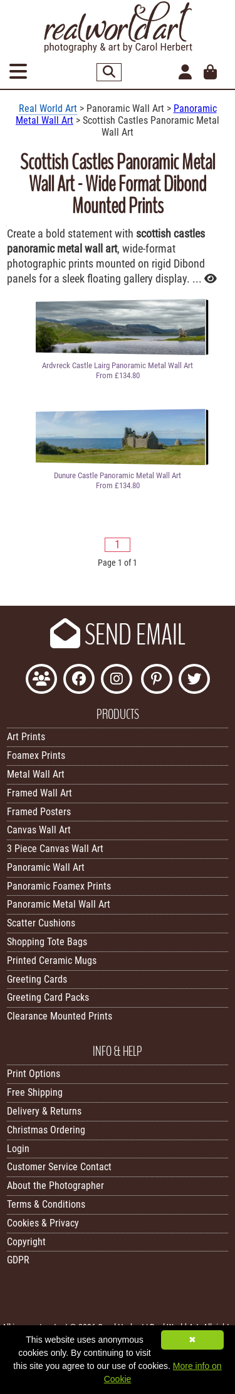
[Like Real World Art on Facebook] (79, 680)
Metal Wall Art (36, 774)
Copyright (26, 1242)
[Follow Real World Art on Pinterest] (156, 680)
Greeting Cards (37, 979)
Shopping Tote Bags (47, 942)
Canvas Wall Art (39, 830)
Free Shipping (35, 1092)
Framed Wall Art (39, 793)
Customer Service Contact (59, 1167)
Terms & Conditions (46, 1204)
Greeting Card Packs (48, 997)
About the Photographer (55, 1185)
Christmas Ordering (46, 1130)
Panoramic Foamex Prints (59, 886)
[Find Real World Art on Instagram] (116, 680)
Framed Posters (39, 812)
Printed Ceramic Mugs (52, 960)
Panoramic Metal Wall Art (58, 904)
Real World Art (48, 108)
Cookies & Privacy (43, 1223)
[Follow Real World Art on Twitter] (194, 680)
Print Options (33, 1074)
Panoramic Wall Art (46, 867)
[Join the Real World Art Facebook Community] (41, 680)
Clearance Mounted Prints (59, 1016)
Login (18, 1149)
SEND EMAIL (117, 635)
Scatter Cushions (41, 923)
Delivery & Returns (44, 1111)
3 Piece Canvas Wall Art (55, 849)
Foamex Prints (36, 755)
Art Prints (26, 737)
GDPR (18, 1260)
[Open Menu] (18, 72)
